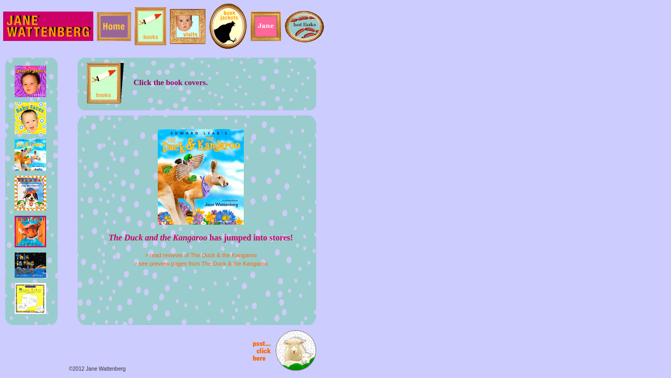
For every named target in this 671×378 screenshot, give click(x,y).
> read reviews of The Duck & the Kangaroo (201, 255)
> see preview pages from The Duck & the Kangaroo (201, 263)
